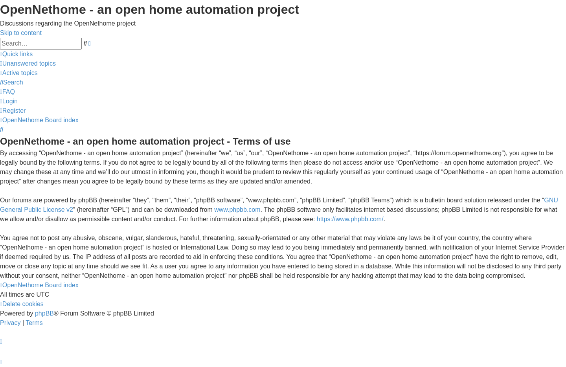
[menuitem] (28, 63)
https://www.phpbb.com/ (350, 219)
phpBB (44, 313)
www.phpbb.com (237, 209)
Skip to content (21, 32)
